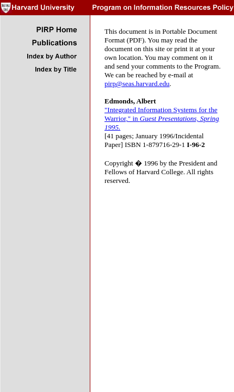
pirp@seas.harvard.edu (137, 83)
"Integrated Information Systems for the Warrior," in (161, 118)
